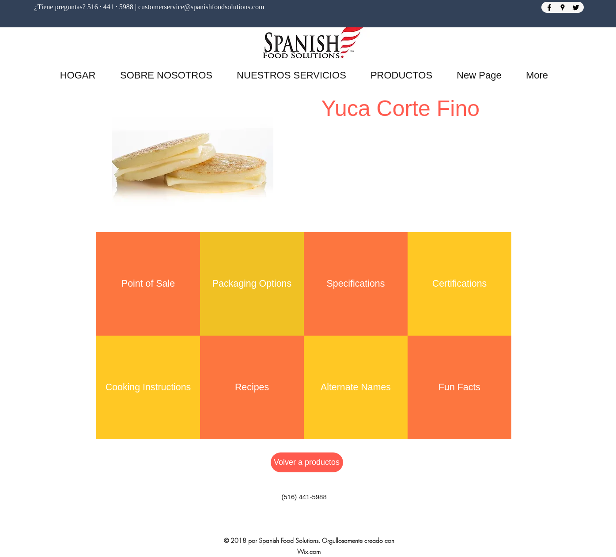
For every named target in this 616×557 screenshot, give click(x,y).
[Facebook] (549, 7)
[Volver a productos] (307, 462)
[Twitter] (575, 7)
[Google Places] (562, 7)
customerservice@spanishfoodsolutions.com (201, 7)
